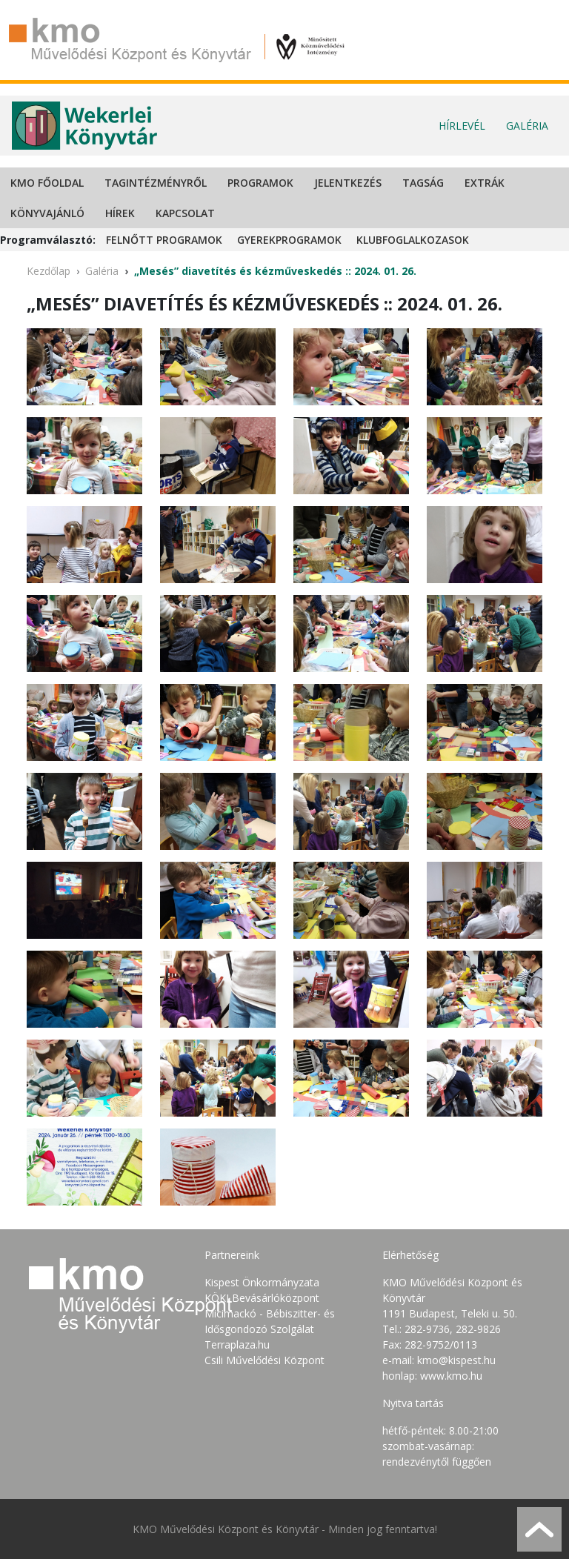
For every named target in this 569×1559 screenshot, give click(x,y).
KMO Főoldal (47, 183)
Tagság (423, 183)
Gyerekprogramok (289, 240)
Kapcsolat (185, 213)
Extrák (485, 183)
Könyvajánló (47, 213)
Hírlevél (462, 126)
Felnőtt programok (164, 240)
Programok (260, 183)
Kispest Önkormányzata (261, 1282)
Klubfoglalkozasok (412, 240)
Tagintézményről (155, 183)
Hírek (120, 213)
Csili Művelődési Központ (264, 1360)
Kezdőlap (48, 271)
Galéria (527, 126)
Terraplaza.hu (237, 1344)
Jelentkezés (348, 183)
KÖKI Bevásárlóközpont (261, 1298)
